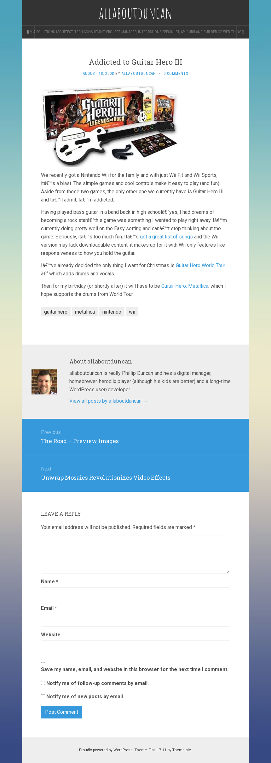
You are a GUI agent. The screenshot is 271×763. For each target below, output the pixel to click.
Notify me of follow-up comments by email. (97, 683)
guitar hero (55, 312)
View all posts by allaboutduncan (108, 401)
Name (49, 582)
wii (132, 312)
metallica (85, 312)
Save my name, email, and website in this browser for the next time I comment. (134, 669)
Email (49, 608)
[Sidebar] (28, 32)
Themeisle (181, 750)
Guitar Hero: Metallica (184, 286)
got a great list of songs (166, 237)
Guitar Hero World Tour (200, 265)
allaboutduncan (139, 73)
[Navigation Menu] (242, 32)
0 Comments (176, 73)
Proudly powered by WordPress (106, 750)
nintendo (111, 312)
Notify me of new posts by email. (85, 697)
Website (51, 635)
